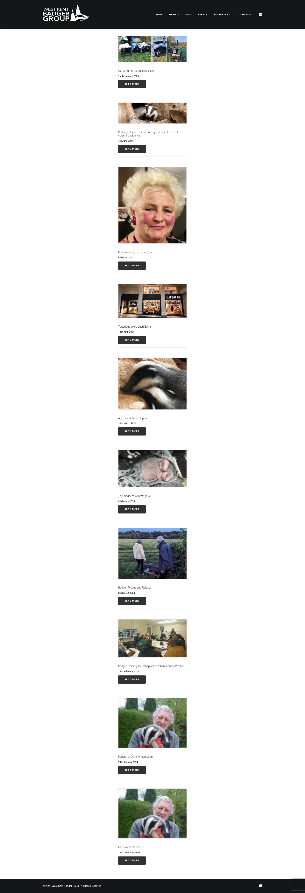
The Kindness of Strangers (134, 496)
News (188, 14)
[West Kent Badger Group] (66, 14)
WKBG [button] (174, 14)
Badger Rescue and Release (135, 587)
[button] (260, 14)
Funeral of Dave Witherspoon (135, 756)
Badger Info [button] (223, 14)
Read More (131, 84)
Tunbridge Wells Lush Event (134, 326)
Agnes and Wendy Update (133, 418)
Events (203, 14)
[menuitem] (159, 14)
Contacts (245, 14)
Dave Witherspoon (129, 847)
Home (159, 14)
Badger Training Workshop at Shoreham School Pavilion (151, 666)
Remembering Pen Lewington (135, 252)
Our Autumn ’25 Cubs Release (136, 70)
